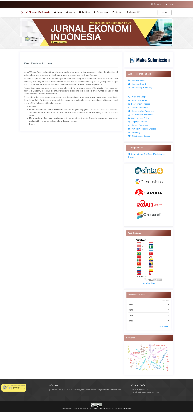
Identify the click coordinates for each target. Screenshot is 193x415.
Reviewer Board (137, 84)
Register (156, 4)
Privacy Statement (138, 125)
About (71, 12)
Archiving (134, 132)
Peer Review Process (139, 104)
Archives (84, 12)
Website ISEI (133, 12)
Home (59, 12)
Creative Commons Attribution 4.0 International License (112, 408)
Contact (118, 12)
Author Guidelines (137, 100)
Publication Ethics (138, 107)
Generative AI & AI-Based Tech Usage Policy (146, 155)
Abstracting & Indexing (140, 88)
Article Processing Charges (142, 129)
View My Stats (149, 283)
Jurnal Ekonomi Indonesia (36, 12)
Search (164, 12)
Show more (163, 326)
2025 (130, 310)
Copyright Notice (137, 122)
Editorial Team (136, 80)
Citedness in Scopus (139, 136)
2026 (130, 305)
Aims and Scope (137, 97)
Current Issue (101, 12)
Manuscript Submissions (141, 115)
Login (169, 4)
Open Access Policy (138, 118)
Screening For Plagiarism (141, 111)
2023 (130, 321)
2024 (130, 315)
